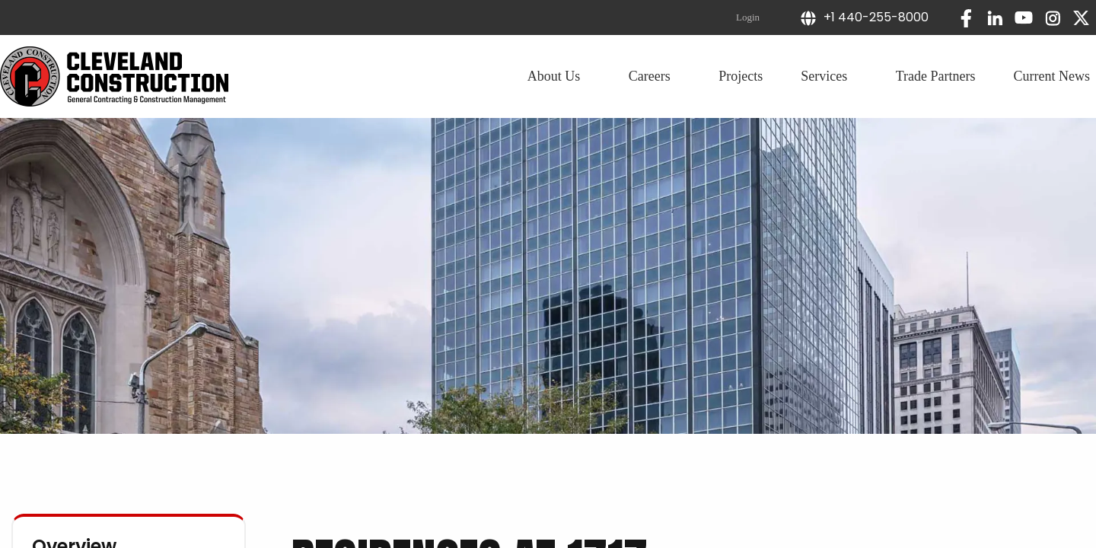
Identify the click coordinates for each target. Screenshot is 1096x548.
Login (748, 17)
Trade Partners (936, 76)
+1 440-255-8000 (864, 17)
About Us (559, 76)
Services (829, 76)
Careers (654, 76)
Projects (740, 76)
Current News (1052, 76)
